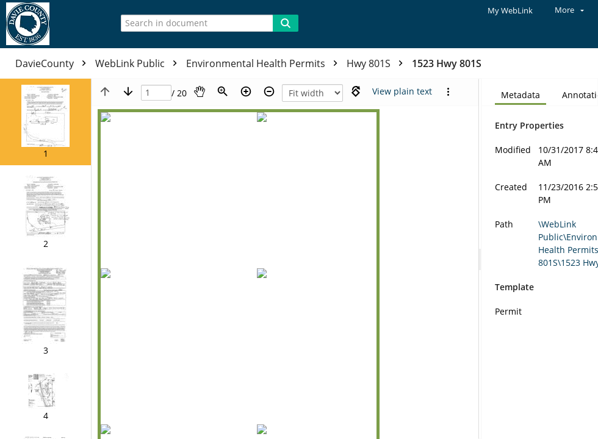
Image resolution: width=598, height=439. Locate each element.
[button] (45, 122)
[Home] (52, 24)
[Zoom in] (246, 91)
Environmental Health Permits (265, 63)
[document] (540, 259)
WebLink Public (139, 63)
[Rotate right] (355, 91)
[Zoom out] (269, 91)
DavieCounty (53, 63)
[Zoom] (222, 91)
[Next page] (128, 91)
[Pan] (199, 91)
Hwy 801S (378, 63)
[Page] (156, 93)
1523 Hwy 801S (446, 63)
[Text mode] (402, 91)
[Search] (285, 23)
